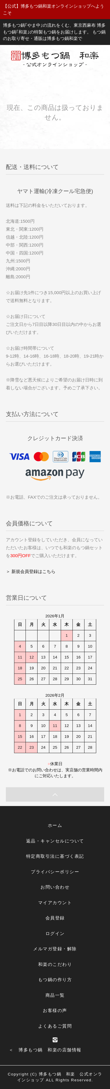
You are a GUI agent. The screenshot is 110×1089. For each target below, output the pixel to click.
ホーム (55, 825)
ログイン (55, 933)
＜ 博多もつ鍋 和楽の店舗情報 (45, 1049)
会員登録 (55, 917)
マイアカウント (55, 902)
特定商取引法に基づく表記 (55, 856)
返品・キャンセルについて (55, 840)
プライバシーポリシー (55, 871)
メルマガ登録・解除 (55, 948)
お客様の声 (55, 1010)
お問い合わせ (55, 886)
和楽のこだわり (55, 964)
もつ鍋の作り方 (55, 979)
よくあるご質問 (55, 1025)
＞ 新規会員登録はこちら (30, 571)
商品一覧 (55, 995)
